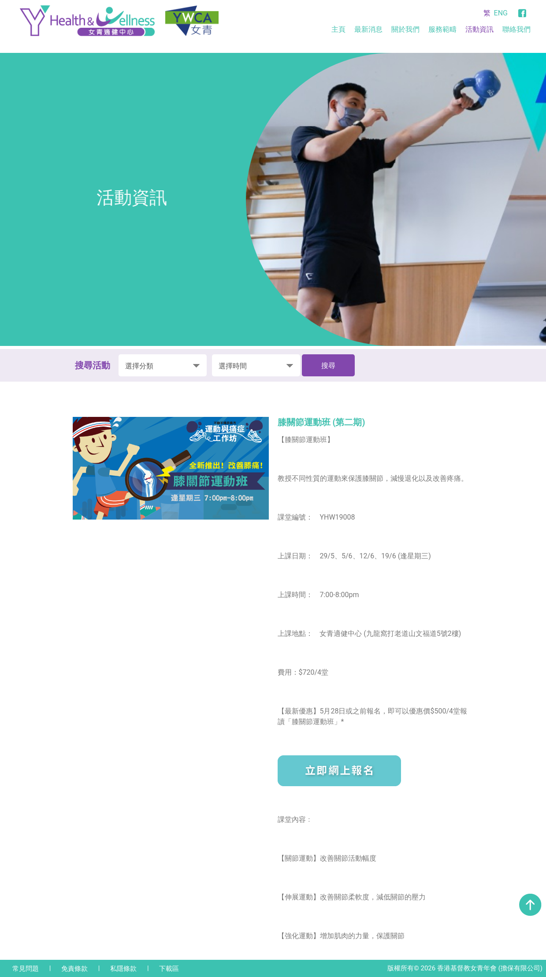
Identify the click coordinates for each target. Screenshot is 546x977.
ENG (501, 13)
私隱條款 (123, 969)
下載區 (169, 969)
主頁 (338, 29)
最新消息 (368, 29)
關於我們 (405, 29)
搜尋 (328, 365)
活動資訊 (479, 29)
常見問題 (25, 969)
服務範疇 (442, 29)
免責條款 (74, 969)
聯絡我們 (516, 29)
